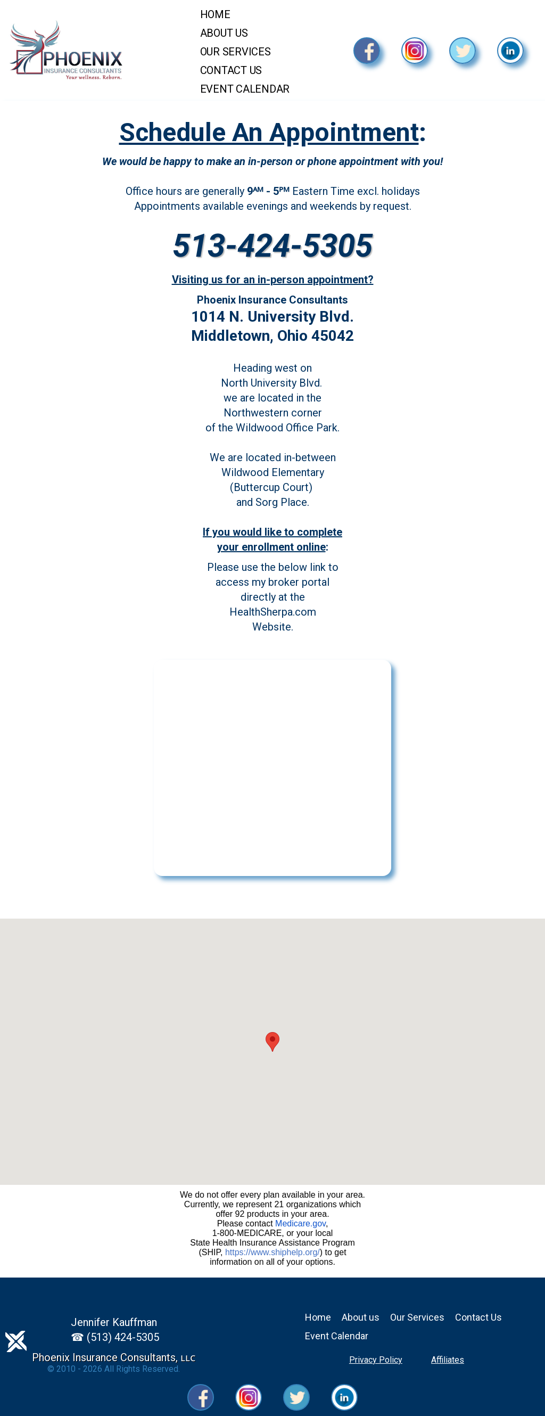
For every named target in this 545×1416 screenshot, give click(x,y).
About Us (224, 33)
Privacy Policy (375, 1360)
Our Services (235, 51)
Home (215, 14)
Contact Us (231, 70)
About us (360, 1317)
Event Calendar (245, 89)
